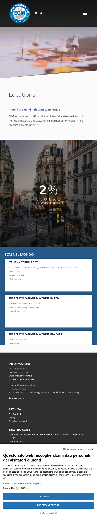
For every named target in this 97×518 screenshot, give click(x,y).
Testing (12, 417)
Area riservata (16, 398)
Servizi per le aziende (18, 421)
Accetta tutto (48, 496)
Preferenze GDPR (48, 513)
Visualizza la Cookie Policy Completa (22, 483)
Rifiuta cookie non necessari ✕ (78, 449)
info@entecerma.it (23, 375)
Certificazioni (15, 414)
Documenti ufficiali (17, 441)
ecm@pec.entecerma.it (23, 379)
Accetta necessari (48, 505)
